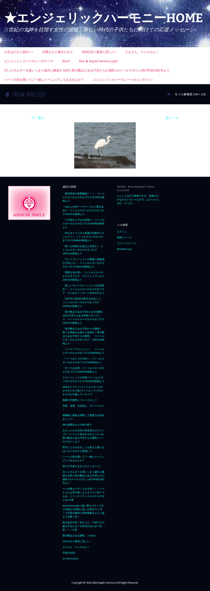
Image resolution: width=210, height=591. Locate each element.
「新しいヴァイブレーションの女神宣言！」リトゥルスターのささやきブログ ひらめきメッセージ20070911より (83, 289)
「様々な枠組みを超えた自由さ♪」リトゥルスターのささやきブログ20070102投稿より (83, 249)
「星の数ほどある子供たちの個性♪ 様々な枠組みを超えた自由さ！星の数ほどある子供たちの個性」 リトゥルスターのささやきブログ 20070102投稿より (83, 336)
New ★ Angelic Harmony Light (98, 61)
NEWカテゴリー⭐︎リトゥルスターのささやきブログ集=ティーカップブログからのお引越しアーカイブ (83, 390)
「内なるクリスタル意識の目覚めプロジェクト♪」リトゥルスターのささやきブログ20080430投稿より (83, 236)
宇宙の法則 (69, 552)
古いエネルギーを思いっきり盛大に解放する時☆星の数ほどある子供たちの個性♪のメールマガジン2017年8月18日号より (87, 70)
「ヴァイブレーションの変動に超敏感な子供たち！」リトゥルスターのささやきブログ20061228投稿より (83, 263)
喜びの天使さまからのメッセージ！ (82, 466)
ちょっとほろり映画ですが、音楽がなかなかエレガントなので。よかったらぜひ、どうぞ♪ (138, 199)
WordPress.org (124, 248)
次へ (172, 118)
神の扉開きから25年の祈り (77, 424)
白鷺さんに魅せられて (57, 52)
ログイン (122, 231)
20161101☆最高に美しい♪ (99, 52)
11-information (70, 558)
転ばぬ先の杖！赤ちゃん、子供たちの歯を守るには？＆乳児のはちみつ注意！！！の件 (83, 526)
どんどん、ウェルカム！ (142, 52)
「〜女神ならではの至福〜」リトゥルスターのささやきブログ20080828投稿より (83, 223)
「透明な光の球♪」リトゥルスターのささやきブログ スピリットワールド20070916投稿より (83, 276)
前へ (38, 118)
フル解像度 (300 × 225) (192, 94)
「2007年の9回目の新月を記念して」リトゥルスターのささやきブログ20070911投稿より (83, 302)
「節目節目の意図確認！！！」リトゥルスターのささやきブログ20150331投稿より (83, 197)
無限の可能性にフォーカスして (80, 400)
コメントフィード (127, 243)
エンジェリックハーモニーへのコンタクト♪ (123, 79)
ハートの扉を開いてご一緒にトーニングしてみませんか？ (44, 79)
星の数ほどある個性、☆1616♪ (79, 535)
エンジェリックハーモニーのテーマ (28, 61)
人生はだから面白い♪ (18, 52)
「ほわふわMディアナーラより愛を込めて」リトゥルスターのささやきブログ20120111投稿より (83, 210)
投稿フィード (124, 237)
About (66, 61)
